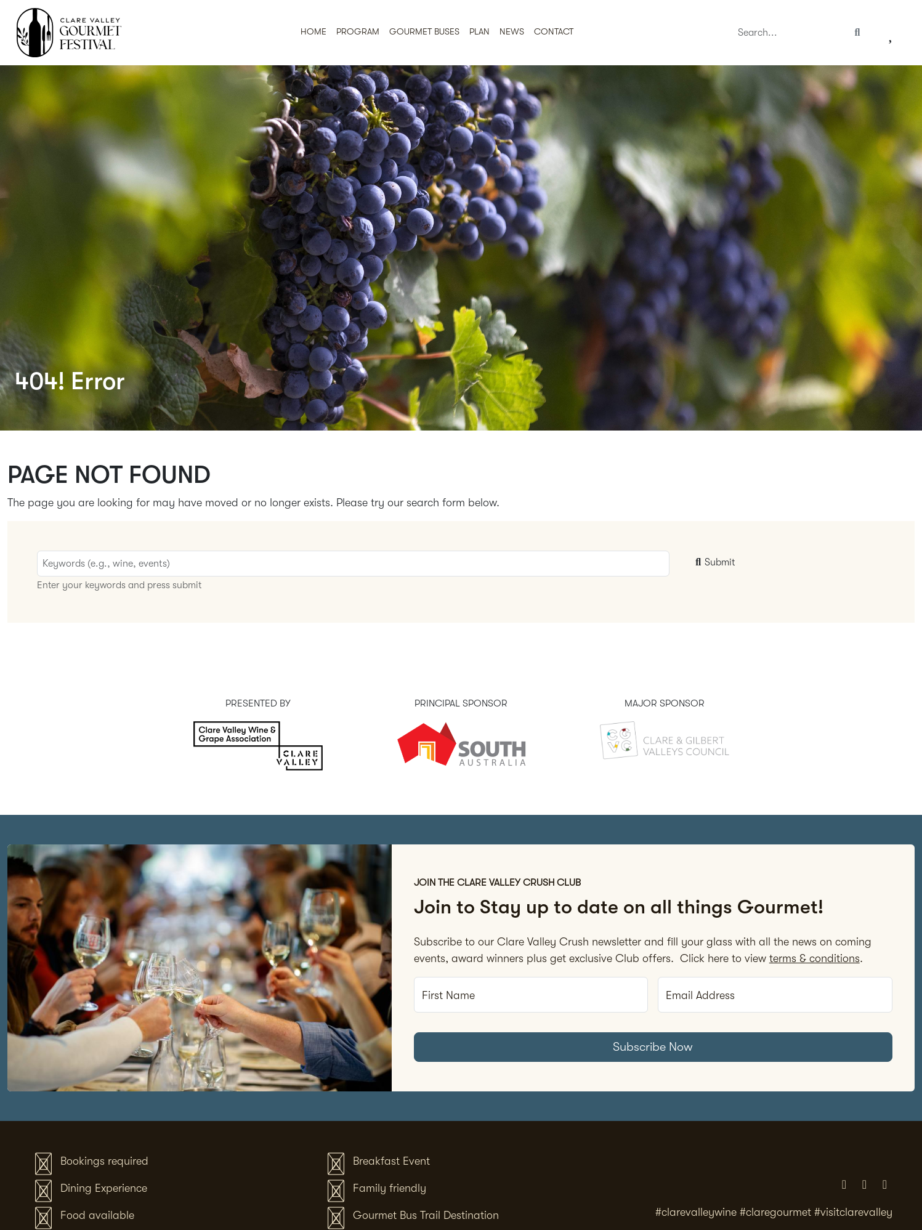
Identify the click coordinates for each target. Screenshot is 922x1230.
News (511, 31)
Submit (713, 562)
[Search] (788, 33)
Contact (553, 31)
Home (313, 31)
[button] (479, 33)
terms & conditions (814, 958)
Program (357, 31)
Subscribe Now (653, 1047)
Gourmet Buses (424, 31)
